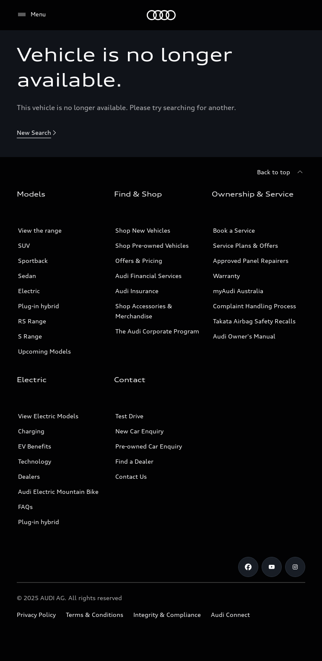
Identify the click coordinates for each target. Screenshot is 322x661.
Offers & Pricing (138, 260)
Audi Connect (230, 614)
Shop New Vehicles (142, 230)
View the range (40, 230)
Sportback (33, 260)
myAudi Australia (238, 290)
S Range (30, 336)
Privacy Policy (36, 614)
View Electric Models (48, 416)
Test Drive (129, 416)
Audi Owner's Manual (244, 336)
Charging (31, 431)
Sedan (27, 275)
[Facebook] (248, 567)
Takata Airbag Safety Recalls (254, 321)
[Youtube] (272, 567)
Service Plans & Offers (245, 245)
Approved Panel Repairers (250, 260)
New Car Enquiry (139, 431)
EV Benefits (34, 446)
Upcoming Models (44, 351)
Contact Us (131, 476)
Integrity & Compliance (167, 614)
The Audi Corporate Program (157, 331)
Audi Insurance (136, 290)
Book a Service (234, 230)
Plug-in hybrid (38, 306)
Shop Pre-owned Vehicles (152, 245)
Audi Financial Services (148, 275)
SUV (24, 245)
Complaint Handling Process (254, 306)
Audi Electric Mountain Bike (58, 491)
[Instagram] (295, 567)
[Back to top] (281, 172)
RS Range (32, 321)
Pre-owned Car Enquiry (148, 446)
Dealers (29, 476)
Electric (29, 290)
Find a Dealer (134, 461)
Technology (34, 461)
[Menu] (161, 15)
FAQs (25, 506)
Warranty (226, 275)
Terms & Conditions (94, 614)
